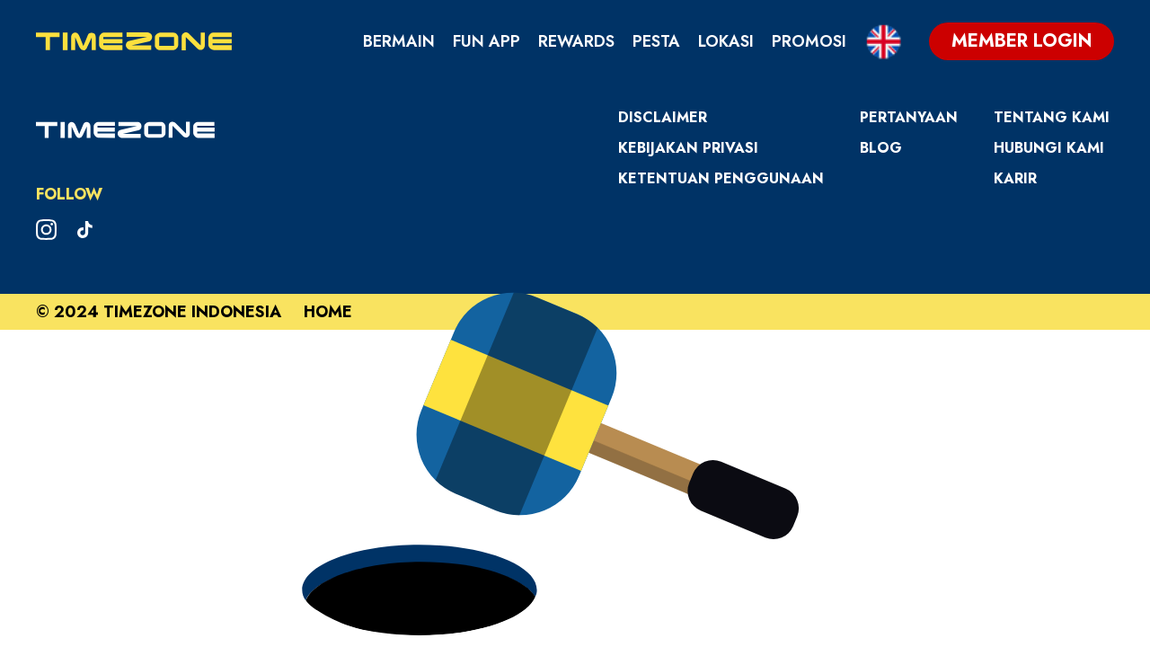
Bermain (399, 41)
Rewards (576, 41)
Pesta (656, 41)
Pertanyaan (909, 117)
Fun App (486, 41)
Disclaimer (662, 117)
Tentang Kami (1052, 117)
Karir (1015, 178)
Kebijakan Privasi (688, 147)
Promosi (809, 41)
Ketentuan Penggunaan (721, 178)
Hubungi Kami (1049, 147)
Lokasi (726, 41)
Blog (881, 147)
